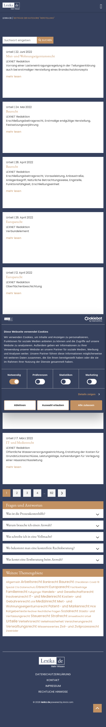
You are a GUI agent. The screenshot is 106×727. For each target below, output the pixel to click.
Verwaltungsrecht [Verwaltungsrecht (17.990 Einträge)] (21, 626)
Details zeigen (86, 394)
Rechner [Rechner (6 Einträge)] (32, 611)
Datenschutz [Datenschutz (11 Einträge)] (28, 587)
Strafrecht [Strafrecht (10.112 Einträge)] (59, 616)
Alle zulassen (86, 405)
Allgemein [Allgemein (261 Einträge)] (13, 582)
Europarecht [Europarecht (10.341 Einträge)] (59, 587)
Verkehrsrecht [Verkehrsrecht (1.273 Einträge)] (29, 621)
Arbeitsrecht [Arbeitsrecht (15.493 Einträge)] (31, 581)
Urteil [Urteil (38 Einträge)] (88, 616)
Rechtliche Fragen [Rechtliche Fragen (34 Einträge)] (49, 611)
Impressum (53, 686)
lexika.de (7, 18)
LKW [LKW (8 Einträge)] (33, 601)
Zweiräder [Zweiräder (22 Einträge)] (12, 630)
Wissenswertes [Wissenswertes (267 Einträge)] (48, 627)
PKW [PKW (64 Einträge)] (93, 606)
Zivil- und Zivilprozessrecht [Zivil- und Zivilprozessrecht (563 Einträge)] (79, 626)
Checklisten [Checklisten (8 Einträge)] (82, 582)
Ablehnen (20, 405)
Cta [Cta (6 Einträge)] (17, 587)
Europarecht (14, 221)
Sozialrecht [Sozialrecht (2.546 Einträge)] (69, 611)
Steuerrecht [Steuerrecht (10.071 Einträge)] (40, 616)
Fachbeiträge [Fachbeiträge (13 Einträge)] (78, 587)
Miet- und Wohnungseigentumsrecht (30, 56)
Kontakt (53, 680)
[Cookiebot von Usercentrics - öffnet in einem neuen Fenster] (87, 319)
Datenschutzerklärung (53, 674)
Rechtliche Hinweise (53, 692)
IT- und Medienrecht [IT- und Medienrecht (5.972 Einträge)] (45, 596)
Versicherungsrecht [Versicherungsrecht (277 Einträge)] (78, 621)
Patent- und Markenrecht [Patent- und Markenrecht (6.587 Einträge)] (69, 606)
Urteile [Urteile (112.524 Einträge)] (12, 621)
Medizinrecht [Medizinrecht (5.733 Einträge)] (46, 601)
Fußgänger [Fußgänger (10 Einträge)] (34, 592)
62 (51, 493)
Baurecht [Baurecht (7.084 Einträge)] (66, 582)
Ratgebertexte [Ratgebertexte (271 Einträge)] (16, 611)
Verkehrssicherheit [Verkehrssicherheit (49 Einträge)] (52, 621)
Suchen (45, 40)
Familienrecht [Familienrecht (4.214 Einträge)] (17, 591)
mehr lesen (13, 76)
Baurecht (12, 111)
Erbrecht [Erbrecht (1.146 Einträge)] (42, 587)
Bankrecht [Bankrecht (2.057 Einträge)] (50, 582)
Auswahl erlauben (53, 405)
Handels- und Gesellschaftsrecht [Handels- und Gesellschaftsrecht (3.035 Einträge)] (68, 592)
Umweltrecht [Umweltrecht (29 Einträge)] (76, 616)
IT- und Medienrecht (20, 442)
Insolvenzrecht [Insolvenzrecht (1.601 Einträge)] (17, 596)
